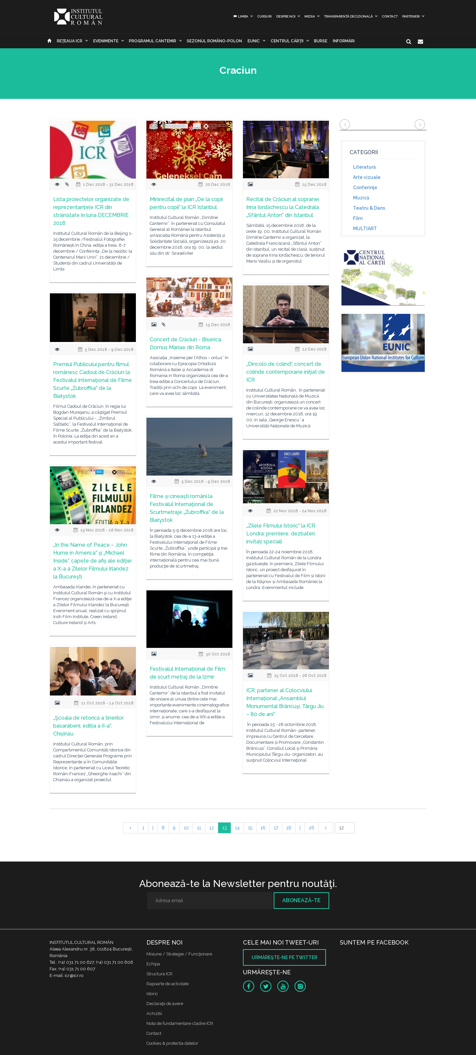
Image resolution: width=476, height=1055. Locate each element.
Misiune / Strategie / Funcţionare (179, 953)
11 (199, 827)
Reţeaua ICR (69, 41)
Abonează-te (301, 900)
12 (211, 827)
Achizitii (154, 1013)
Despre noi (286, 16)
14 (237, 827)
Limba (240, 16)
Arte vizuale (366, 177)
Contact (390, 16)
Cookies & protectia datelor (172, 1043)
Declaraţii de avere (164, 1003)
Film (358, 218)
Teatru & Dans (369, 208)
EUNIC (254, 41)
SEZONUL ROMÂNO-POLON (214, 41)
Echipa (153, 963)
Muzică (361, 197)
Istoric (152, 993)
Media (309, 16)
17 (276, 827)
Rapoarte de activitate (167, 983)
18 (288, 827)
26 (311, 827)
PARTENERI (411, 16)
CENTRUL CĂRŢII (287, 41)
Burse (320, 41)
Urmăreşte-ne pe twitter (284, 957)
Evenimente (105, 41)
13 (224, 827)
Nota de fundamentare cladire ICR (179, 1023)
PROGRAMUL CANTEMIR (152, 41)
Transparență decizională (348, 16)
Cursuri (264, 16)
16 (262, 827)
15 (250, 827)
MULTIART (365, 228)
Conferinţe (365, 187)
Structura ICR (159, 973)
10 (186, 827)
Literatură (364, 167)
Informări (344, 41)
